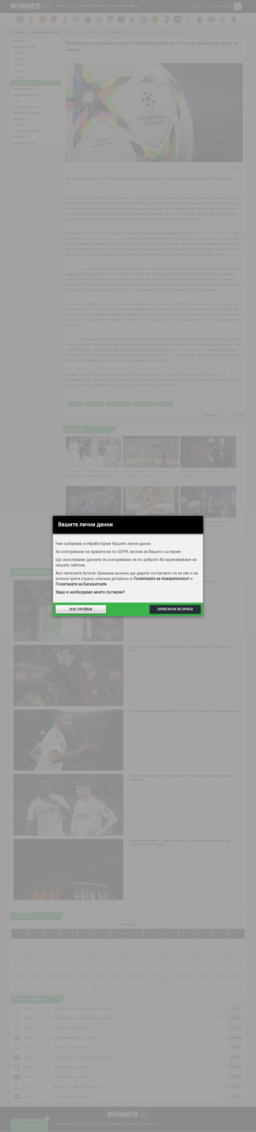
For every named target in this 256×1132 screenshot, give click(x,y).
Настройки (81, 609)
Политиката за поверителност (161, 578)
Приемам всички (175, 609)
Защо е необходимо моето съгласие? (90, 592)
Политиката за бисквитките (81, 584)
